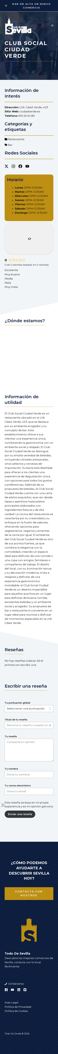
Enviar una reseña (20, 814)
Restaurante (16, 139)
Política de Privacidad (18, 1006)
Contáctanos (16, 983)
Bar (10, 144)
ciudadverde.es (29, 111)
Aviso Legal (11, 1002)
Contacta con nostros (29, 893)
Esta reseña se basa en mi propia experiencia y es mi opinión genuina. (29, 804)
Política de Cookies (16, 1011)
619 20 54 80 (27, 115)
